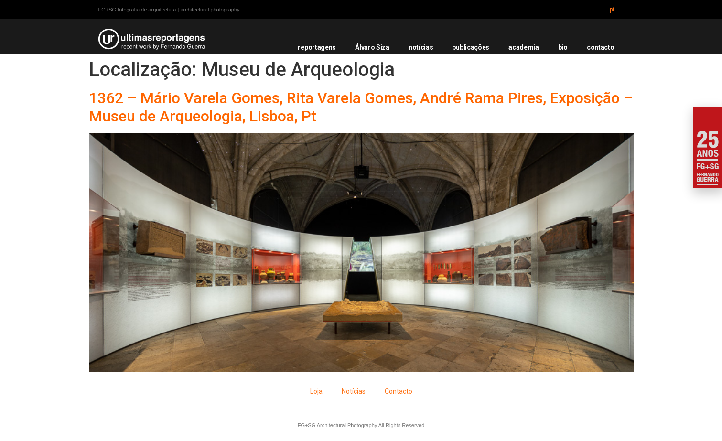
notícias (421, 47)
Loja (316, 391)
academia (523, 47)
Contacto (398, 391)
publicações (470, 47)
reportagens (317, 47)
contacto (600, 47)
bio (563, 47)
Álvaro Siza (372, 47)
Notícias (354, 391)
